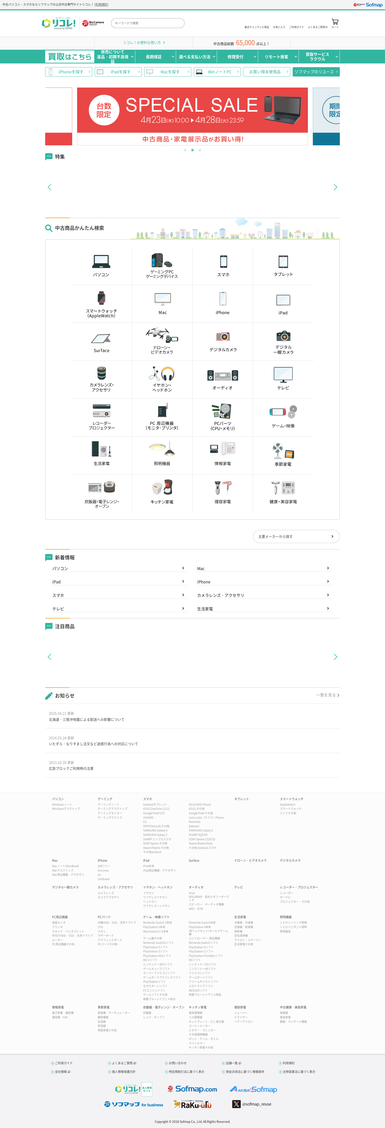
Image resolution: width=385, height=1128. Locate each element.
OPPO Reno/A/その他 (156, 826)
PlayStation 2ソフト (201, 951)
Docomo (103, 870)
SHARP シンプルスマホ (157, 839)
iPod (192, 893)
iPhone (203, 582)
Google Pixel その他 (201, 813)
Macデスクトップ (62, 870)
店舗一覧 (232, 1063)
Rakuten (194, 826)
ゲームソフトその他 (155, 994)
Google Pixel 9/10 (154, 813)
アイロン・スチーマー (247, 940)
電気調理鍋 (195, 1012)
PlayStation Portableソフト (206, 955)
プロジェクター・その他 (295, 901)
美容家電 (285, 1017)
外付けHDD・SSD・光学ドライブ (72, 935)
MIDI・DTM (196, 908)
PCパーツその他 (107, 944)
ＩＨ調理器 (195, 1017)
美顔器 (284, 1012)
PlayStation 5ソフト (155, 947)
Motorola (194, 821)
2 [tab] (192, 149)
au (99, 874)
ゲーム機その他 (152, 938)
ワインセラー (197, 1043)
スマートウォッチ (291, 799)
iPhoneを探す (71, 72)
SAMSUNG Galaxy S (201, 830)
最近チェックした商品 (257, 26)
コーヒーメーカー (199, 1025)
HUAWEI (148, 817)
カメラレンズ (106, 893)
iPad (56, 582)
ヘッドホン (150, 901)
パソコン (60, 568)
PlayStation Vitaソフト (157, 955)
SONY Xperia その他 (155, 843)
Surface (194, 860)
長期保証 (154, 57)
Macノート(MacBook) (65, 866)
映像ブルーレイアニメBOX (159, 999)
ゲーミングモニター (110, 813)
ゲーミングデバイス (110, 817)
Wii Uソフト (150, 960)
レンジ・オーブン (154, 1017)
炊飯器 (147, 1012)
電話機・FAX (60, 1017)
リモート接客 (276, 57)
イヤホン (148, 893)
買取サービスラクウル (317, 56)
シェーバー (241, 1012)
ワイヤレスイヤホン (155, 897)
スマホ (58, 595)
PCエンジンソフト (154, 990)
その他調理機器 (198, 1034)
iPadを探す (121, 72)
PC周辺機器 (60, 917)
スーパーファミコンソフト (159, 973)
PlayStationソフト (154, 981)
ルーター (57, 940)
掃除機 (238, 931)
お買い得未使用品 (265, 72)
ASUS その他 (197, 808)
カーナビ (285, 897)
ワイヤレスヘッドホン (156, 905)
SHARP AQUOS (198, 834)
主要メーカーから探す (275, 536)
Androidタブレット (155, 804)
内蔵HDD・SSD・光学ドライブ (117, 922)
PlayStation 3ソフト (155, 951)
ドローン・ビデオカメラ (250, 860)
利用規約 (101, 4)
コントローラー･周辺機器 (204, 938)
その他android (152, 852)
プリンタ (57, 927)
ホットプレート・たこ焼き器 (206, 1021)
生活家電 (205, 609)
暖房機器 (103, 1017)
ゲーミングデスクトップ (112, 808)
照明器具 (285, 931)
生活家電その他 (243, 944)
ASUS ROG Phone (200, 804)
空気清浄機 (241, 935)
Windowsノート (62, 804)
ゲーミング (105, 799)
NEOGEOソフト (198, 990)
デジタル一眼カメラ (65, 887)
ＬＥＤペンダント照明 (293, 927)
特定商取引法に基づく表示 (186, 1071)
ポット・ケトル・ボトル (204, 1038)
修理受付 (235, 57)
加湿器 (102, 1021)
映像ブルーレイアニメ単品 (205, 994)
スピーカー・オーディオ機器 (206, 904)
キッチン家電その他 (201, 1047)
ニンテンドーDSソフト (203, 964)
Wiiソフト (195, 960)
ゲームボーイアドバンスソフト (162, 977)
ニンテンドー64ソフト (202, 968)
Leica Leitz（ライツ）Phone (206, 817)
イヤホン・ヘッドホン (158, 887)
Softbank (104, 879)
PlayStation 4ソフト (201, 947)
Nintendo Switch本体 (202, 922)
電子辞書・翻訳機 (63, 1012)
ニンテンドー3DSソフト (158, 964)
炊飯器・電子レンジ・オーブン (163, 1007)
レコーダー (286, 893)
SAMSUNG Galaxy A (155, 830)
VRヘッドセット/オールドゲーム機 (208, 932)
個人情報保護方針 (124, 1071)
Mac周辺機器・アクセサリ (68, 874)
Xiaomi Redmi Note (201, 843)
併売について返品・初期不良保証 (112, 56)
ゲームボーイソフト (201, 977)
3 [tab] (199, 149)
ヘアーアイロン (243, 1021)
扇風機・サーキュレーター (114, 1012)
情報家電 (58, 1007)
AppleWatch (287, 804)
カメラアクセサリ (108, 897)
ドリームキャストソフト (204, 981)
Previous (72, 116)
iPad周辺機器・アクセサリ (159, 870)
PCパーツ (104, 917)
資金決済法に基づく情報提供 (245, 1071)
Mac (201, 568)
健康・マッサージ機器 (293, 1021)
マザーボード (106, 935)
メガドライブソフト (201, 986)
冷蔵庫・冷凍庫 (243, 922)
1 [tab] (185, 149)
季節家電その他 (107, 1030)
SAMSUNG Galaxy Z (155, 834)
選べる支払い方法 (194, 57)
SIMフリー (104, 866)
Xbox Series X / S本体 (155, 931)
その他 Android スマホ (202, 847)
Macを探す (170, 72)
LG (145, 821)
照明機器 (286, 917)
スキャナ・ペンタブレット (68, 931)
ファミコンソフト (199, 973)
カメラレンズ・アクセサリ (220, 595)
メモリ (102, 931)
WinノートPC (220, 72)
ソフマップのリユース (314, 72)
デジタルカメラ (290, 860)
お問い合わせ (178, 1063)
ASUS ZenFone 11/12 (156, 808)
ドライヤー (241, 1017)
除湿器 (102, 1025)
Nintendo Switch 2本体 (157, 922)
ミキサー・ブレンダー (202, 1030)
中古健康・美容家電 (293, 1007)
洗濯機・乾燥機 (243, 927)
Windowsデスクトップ (66, 808)
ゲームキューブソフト (156, 968)
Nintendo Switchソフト (203, 942)
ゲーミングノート (108, 804)
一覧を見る (326, 695)
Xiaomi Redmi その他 (156, 847)
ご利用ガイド (296, 26)
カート (335, 26)
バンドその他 (288, 813)
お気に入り (279, 26)
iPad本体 (148, 866)
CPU (100, 927)
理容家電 (240, 1007)
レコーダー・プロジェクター (299, 887)
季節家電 (104, 1007)
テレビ (58, 609)
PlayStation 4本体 (200, 927)
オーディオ (196, 887)
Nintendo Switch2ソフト (158, 942)
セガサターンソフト (155, 986)
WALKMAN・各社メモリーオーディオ (209, 898)
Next (313, 116)
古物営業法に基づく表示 (299, 1071)
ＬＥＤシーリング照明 (293, 922)
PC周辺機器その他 (63, 944)
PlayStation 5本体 (154, 927)
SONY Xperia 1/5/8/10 (202, 839)
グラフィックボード (110, 940)
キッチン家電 (197, 1007)
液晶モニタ (59, 922)
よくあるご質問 (122, 1063)
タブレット (241, 799)
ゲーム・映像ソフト (156, 917)
